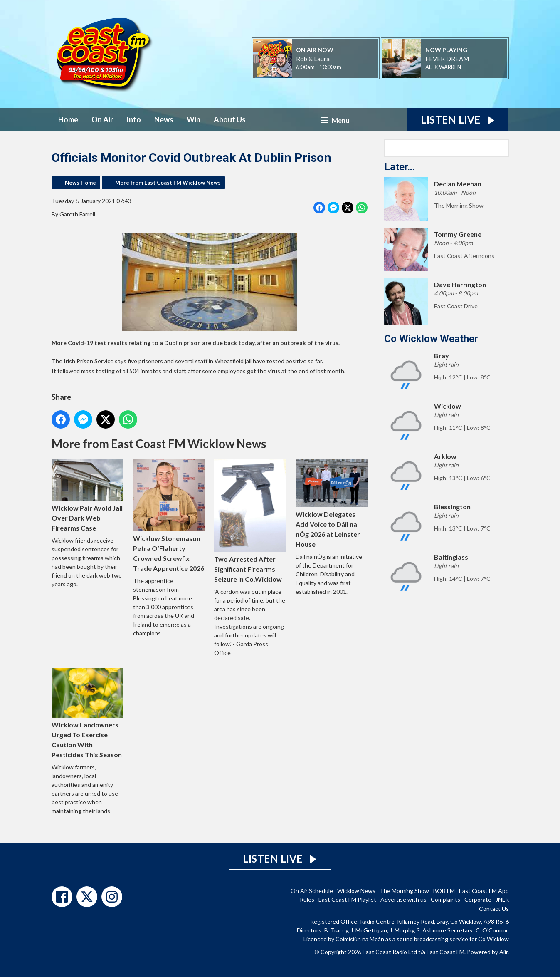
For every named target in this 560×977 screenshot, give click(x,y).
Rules (307, 899)
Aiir (503, 951)
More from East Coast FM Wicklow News (168, 182)
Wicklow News (356, 890)
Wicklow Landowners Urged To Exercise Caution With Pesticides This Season (87, 713)
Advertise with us (403, 899)
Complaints (445, 899)
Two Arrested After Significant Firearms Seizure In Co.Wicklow (250, 521)
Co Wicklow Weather (431, 339)
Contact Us (494, 908)
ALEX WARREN (443, 67)
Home (68, 119)
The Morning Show (404, 890)
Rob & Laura (313, 58)
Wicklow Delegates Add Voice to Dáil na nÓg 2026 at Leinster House (332, 503)
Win (193, 119)
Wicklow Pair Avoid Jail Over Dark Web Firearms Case (87, 495)
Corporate (477, 899)
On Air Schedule (312, 890)
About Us (230, 119)
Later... (399, 167)
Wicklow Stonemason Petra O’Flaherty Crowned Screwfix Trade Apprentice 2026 (169, 515)
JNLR (502, 899)
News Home (80, 182)
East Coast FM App (484, 890)
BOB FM (444, 890)
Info (133, 119)
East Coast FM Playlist (347, 899)
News (163, 119)
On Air (102, 119)
